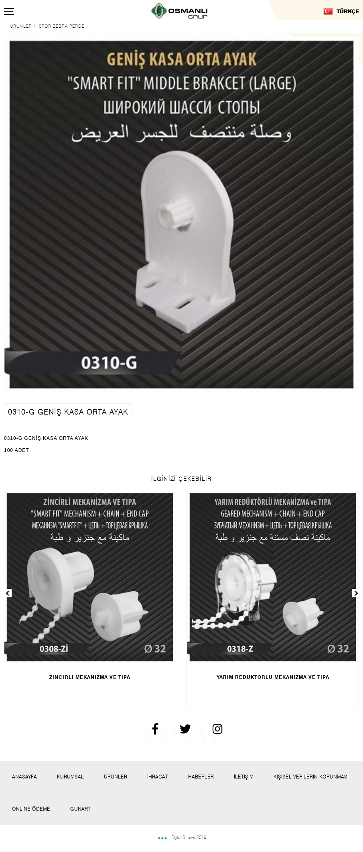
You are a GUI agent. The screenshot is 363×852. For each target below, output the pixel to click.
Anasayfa (24, 777)
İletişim (243, 777)
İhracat (157, 777)
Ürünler (115, 777)
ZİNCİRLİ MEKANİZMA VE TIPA (89, 677)
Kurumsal (70, 777)
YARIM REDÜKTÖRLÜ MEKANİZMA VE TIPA (273, 677)
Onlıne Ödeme (31, 809)
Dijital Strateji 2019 (181, 837)
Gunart (80, 809)
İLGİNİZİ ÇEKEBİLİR (181, 479)
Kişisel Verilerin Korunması (311, 777)
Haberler (201, 777)
